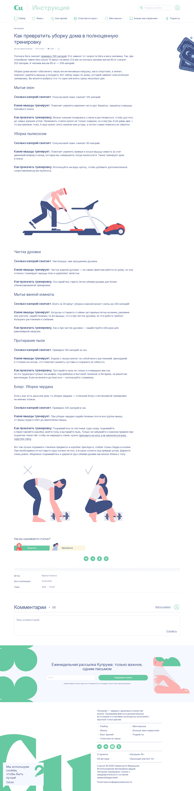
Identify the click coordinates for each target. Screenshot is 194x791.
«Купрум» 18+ (136, 754)
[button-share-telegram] (92, 558)
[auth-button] (177, 7)
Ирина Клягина (26, 49)
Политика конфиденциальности (114, 782)
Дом (44, 587)
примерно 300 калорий (53, 56)
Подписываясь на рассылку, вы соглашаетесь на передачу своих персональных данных (97, 683)
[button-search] (141, 8)
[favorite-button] (58, 49)
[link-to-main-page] (18, 7)
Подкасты (175, 18)
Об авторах (103, 758)
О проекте (102, 754)
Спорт (52, 587)
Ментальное (115, 18)
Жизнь (40, 18)
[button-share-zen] (112, 746)
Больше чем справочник (145, 18)
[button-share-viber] (106, 558)
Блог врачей (61, 18)
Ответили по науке (87, 18)
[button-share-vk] (86, 558)
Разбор (21, 18)
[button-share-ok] (99, 558)
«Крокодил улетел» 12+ (142, 758)
